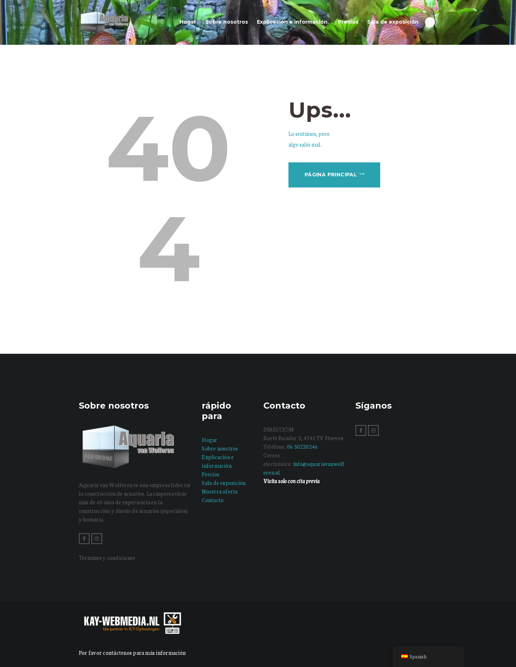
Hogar (209, 439)
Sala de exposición (223, 482)
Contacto (213, 500)
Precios (210, 474)
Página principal (331, 174)
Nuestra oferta (220, 491)
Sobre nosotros (220, 448)
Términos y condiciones (107, 557)
